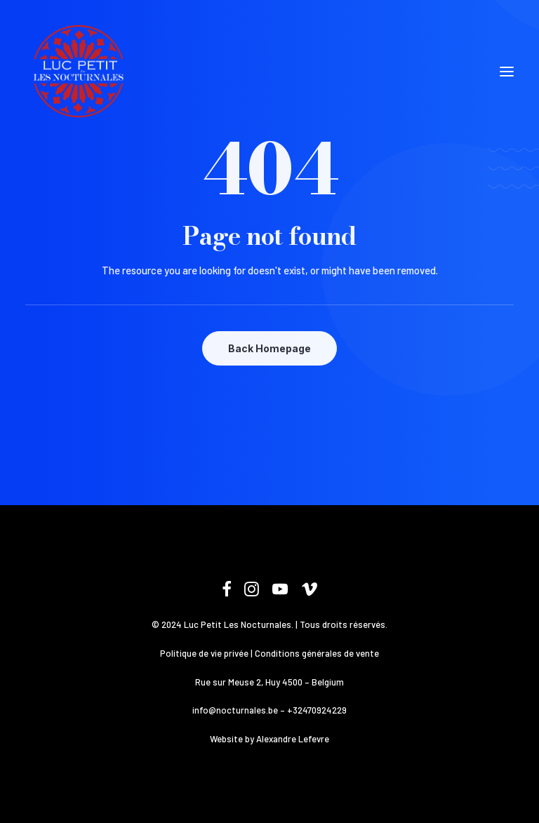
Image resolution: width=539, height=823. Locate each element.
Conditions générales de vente (317, 653)
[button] (506, 71)
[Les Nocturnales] (78, 71)
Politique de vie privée (204, 653)
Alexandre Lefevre (292, 738)
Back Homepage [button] (269, 348)
